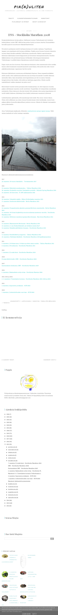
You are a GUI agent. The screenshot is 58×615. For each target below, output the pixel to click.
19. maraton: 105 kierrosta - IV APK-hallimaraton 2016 (18, 193)
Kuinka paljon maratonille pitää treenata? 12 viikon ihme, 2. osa (10, 601)
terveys (6, 302)
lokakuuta (11, 453)
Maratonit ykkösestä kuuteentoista (19, 481)
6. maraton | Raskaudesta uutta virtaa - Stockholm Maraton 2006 (22, 272)
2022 (8, 425)
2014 (8, 501)
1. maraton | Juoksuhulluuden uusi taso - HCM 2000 (18, 292)
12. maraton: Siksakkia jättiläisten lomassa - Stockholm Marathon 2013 (24, 228)
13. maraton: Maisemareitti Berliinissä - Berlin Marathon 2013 (21, 224)
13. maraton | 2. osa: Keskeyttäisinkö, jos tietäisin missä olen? (21, 226)
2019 (8, 433)
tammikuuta (12, 498)
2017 (8, 439)
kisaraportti (15, 301)
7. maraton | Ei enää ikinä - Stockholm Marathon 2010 (19, 253)
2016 (8, 442)
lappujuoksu (26, 301)
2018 (8, 436)
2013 (8, 503)
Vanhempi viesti (49, 359)
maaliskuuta (12, 492)
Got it (34, 614)
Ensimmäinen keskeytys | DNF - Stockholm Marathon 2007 (20, 266)
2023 (8, 423)
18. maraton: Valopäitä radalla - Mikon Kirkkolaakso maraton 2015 (22, 199)
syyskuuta (11, 455)
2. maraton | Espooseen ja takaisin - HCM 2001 (16, 286)
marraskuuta (12, 450)
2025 (8, 417)
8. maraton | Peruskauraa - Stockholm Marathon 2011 (18, 246)
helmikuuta (12, 495)
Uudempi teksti (8, 359)
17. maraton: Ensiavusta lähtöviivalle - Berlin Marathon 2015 (20, 202)
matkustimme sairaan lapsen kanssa (38, 111)
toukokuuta (12, 487)
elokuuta (11, 458)
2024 (8, 420)
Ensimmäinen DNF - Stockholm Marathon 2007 (23, 469)
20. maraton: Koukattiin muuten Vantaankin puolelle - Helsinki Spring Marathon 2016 (29, 190)
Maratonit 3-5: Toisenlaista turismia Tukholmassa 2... (24, 474)
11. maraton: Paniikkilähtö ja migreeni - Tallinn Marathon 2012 (21, 235)
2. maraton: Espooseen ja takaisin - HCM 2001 (22, 476)
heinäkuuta (12, 461)
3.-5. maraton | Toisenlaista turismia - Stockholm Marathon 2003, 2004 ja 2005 (26, 279)
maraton (36, 301)
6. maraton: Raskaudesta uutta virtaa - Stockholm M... (25, 471)
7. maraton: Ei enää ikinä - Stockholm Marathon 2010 (24, 463)
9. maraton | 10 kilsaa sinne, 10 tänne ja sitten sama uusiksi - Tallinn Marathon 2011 (28, 244)
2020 (8, 431)
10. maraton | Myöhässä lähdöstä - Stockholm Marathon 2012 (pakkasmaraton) (26, 237)
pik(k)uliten (29, 6)
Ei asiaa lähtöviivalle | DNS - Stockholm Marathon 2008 (19, 259)
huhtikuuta (12, 490)
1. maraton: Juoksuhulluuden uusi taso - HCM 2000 (24, 479)
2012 (8, 506)
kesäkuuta (11, 484)
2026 (8, 414)
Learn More (26, 614)
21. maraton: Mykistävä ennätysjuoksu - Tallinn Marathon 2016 (21, 188)
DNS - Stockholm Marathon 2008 (18, 466)
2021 (8, 428)
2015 (8, 444)
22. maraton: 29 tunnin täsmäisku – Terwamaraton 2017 (19, 182)
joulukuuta (11, 447)
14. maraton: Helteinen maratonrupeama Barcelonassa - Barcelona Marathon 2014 (27, 217)
